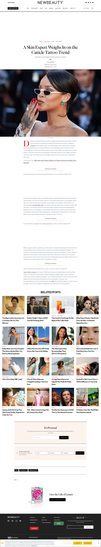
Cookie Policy (33, 522)
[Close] (98, 543)
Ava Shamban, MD (37, 205)
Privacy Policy (57, 520)
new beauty (33, 470)
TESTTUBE (86, 8)
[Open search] (92, 8)
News (3, 346)
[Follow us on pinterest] (88, 2)
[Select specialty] (55, 453)
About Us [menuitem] (72, 8)
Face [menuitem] (28, 8)
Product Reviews (57, 315)
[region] (50, 543)
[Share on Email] (17, 480)
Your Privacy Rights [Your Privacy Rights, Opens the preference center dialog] (67, 543)
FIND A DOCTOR (13, 8)
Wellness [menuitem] (65, 8)
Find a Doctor (57, 517)
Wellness (47, 41)
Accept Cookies (87, 543)
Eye (3, 407)
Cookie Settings (59, 523)
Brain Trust (44, 520)
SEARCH (80, 453)
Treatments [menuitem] (34, 8)
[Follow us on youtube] (92, 2)
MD (16, 470)
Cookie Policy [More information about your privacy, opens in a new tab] (34, 545)
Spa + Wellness (57, 41)
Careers (43, 517)
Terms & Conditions (46, 522)
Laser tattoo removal (29, 272)
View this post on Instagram (50, 168)
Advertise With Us (34, 520)
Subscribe (11, 2)
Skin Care (79, 315)
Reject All (78, 543)
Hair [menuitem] (46, 8)
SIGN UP (64, 437)
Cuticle (33, 145)
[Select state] (42, 453)
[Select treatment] (68, 453)
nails (52, 281)
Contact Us (32, 517)
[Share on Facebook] (15, 480)
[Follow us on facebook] (86, 2)
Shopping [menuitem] (58, 8)
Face (3, 315)
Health (29, 315)
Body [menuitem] (41, 8)
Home (41, 41)
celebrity (23, 470)
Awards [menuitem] (51, 8)
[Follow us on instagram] (90, 2)
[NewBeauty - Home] (50, 2)
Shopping (79, 407)
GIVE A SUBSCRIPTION (57, 499)
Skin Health (80, 377)
